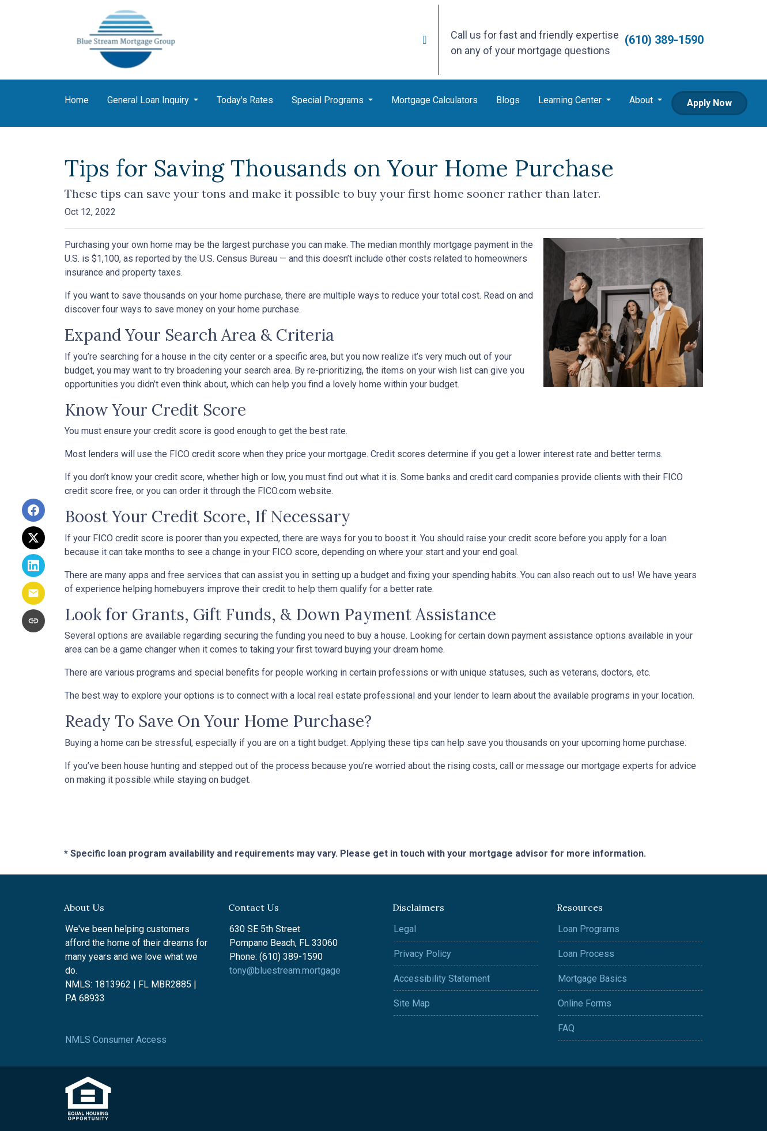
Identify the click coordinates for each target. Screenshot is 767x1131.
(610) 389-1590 (664, 40)
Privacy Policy (422, 953)
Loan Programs (588, 928)
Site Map (412, 1003)
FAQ (566, 1028)
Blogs (508, 100)
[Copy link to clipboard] (33, 620)
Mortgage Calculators (434, 100)
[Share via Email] (33, 593)
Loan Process (586, 953)
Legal (405, 928)
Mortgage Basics (592, 978)
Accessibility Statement (442, 978)
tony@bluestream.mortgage (285, 970)
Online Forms (584, 1003)
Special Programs (329, 100)
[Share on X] (33, 537)
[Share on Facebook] (33, 510)
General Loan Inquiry (149, 100)
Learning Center (571, 100)
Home (77, 100)
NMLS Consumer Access (116, 1039)
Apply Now (709, 102)
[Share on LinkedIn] (33, 565)
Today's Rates (245, 100)
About (642, 100)
